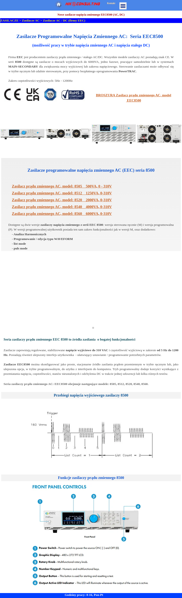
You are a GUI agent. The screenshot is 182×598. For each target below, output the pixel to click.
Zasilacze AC (30, 20)
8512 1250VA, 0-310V (62, 193)
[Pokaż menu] (123, 5)
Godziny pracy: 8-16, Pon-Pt (84, 595)
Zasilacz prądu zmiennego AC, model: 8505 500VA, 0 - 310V (62, 186)
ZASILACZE (9, 20)
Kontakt (111, 3)
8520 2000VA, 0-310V (62, 200)
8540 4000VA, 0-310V (62, 207)
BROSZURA (105, 95)
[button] (23, 134)
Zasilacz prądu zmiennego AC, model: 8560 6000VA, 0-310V (62, 214)
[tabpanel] (91, 58)
